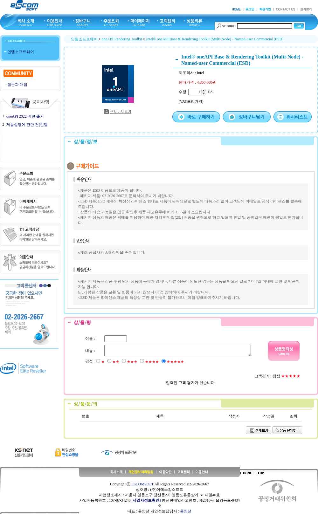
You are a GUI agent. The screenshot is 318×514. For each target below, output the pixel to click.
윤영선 (185, 511)
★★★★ (152, 362)
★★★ (132, 362)
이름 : (89, 338)
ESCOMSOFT (142, 484)
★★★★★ (175, 362)
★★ (115, 362)
